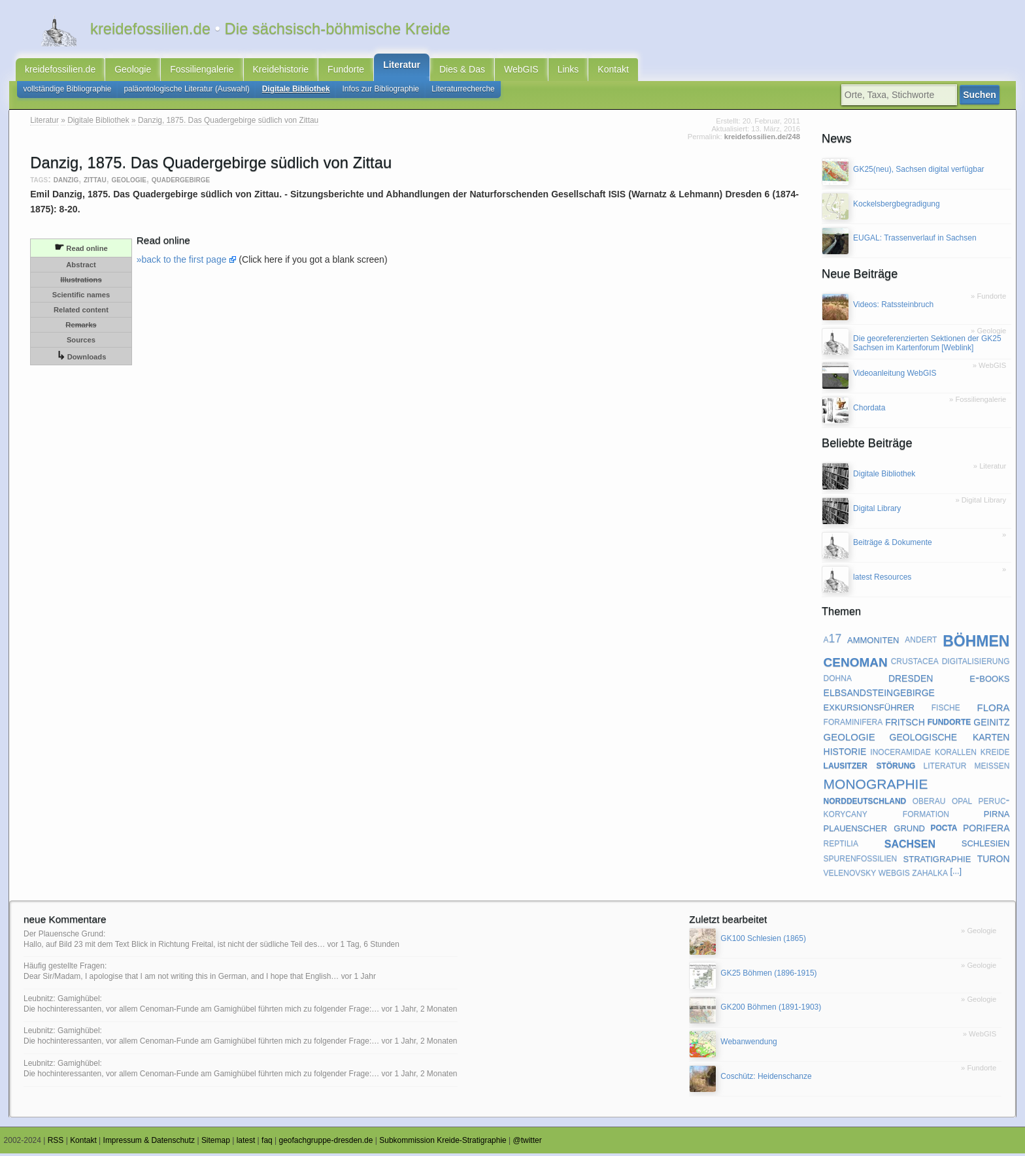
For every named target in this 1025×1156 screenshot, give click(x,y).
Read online (81, 250)
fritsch (905, 724)
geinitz (991, 724)
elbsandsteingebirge (879, 694)
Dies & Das (462, 70)
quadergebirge (181, 182)
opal (962, 802)
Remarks (80, 327)
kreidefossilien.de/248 (762, 140)
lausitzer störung (870, 767)
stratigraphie (937, 860)
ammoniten (873, 641)
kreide (995, 753)
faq (267, 1143)
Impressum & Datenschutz (149, 1143)
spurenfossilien (861, 860)
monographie (876, 784)
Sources (81, 342)
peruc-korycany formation (917, 809)
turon (993, 860)
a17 (833, 641)
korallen (956, 753)
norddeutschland (865, 802)
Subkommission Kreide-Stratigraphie (443, 1143)
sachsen (909, 844)
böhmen (976, 641)
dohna (838, 680)
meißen (991, 767)
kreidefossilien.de (60, 70)
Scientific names (81, 297)
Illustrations (80, 282)
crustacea (915, 663)
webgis (894, 874)
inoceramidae (900, 753)
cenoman (856, 663)
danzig (66, 182)
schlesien (986, 844)
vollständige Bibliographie (68, 91)
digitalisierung (976, 663)
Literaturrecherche (463, 91)
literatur (945, 767)
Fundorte (346, 70)
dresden (910, 679)
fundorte (949, 724)
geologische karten (950, 738)
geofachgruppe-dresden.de (326, 1143)
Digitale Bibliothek (296, 91)
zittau (95, 182)
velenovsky (850, 874)
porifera (986, 829)
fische (946, 709)
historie (845, 753)
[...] (956, 874)
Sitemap (215, 1143)
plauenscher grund (874, 829)
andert (921, 641)
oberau (929, 802)
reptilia (841, 844)
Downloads (81, 358)
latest (246, 1143)
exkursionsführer (869, 709)
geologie (129, 182)
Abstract (80, 267)
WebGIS (521, 70)
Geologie (132, 70)
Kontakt (612, 70)
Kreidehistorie (281, 70)
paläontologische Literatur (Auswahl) (186, 91)
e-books (989, 680)
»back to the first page (182, 262)
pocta (943, 829)
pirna (997, 816)
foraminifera (853, 724)
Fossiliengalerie (201, 70)
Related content (81, 312)
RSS (56, 1143)
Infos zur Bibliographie (381, 91)
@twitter (527, 1143)
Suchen (982, 97)
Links (568, 70)
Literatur (401, 66)
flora (993, 709)
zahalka (930, 874)
